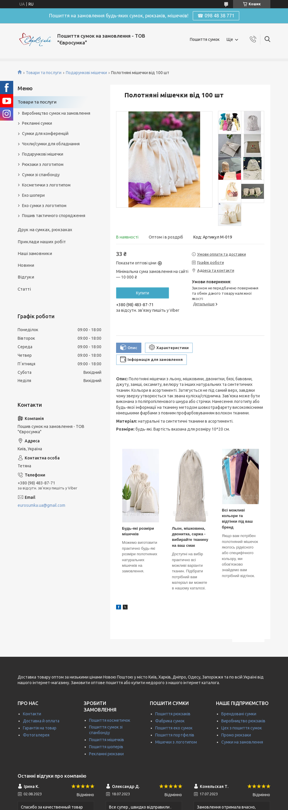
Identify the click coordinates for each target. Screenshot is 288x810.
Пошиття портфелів (174, 735)
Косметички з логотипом (46, 185)
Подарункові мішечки (86, 72)
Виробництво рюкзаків (243, 721)
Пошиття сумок (205, 39)
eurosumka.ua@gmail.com (41, 505)
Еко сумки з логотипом (44, 205)
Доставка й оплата (41, 721)
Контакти (32, 713)
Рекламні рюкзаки (106, 753)
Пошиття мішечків (106, 739)
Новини (26, 265)
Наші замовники (35, 253)
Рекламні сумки (37, 123)
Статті (24, 288)
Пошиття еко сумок (173, 728)
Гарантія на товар (39, 728)
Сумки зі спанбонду (41, 174)
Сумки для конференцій (45, 133)
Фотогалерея (36, 735)
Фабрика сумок (170, 721)
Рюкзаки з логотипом (42, 164)
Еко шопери (33, 195)
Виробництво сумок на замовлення (56, 113)
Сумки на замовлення (242, 742)
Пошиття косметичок (109, 720)
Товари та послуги (43, 72)
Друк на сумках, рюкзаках (45, 229)
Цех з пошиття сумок (241, 728)
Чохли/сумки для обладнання (51, 143)
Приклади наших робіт (42, 241)
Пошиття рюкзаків (172, 713)
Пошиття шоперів (106, 746)
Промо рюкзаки (236, 735)
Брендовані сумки (238, 713)
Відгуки (26, 276)
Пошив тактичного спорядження (53, 215)
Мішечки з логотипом (176, 742)
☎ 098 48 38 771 (216, 15)
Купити (142, 293)
